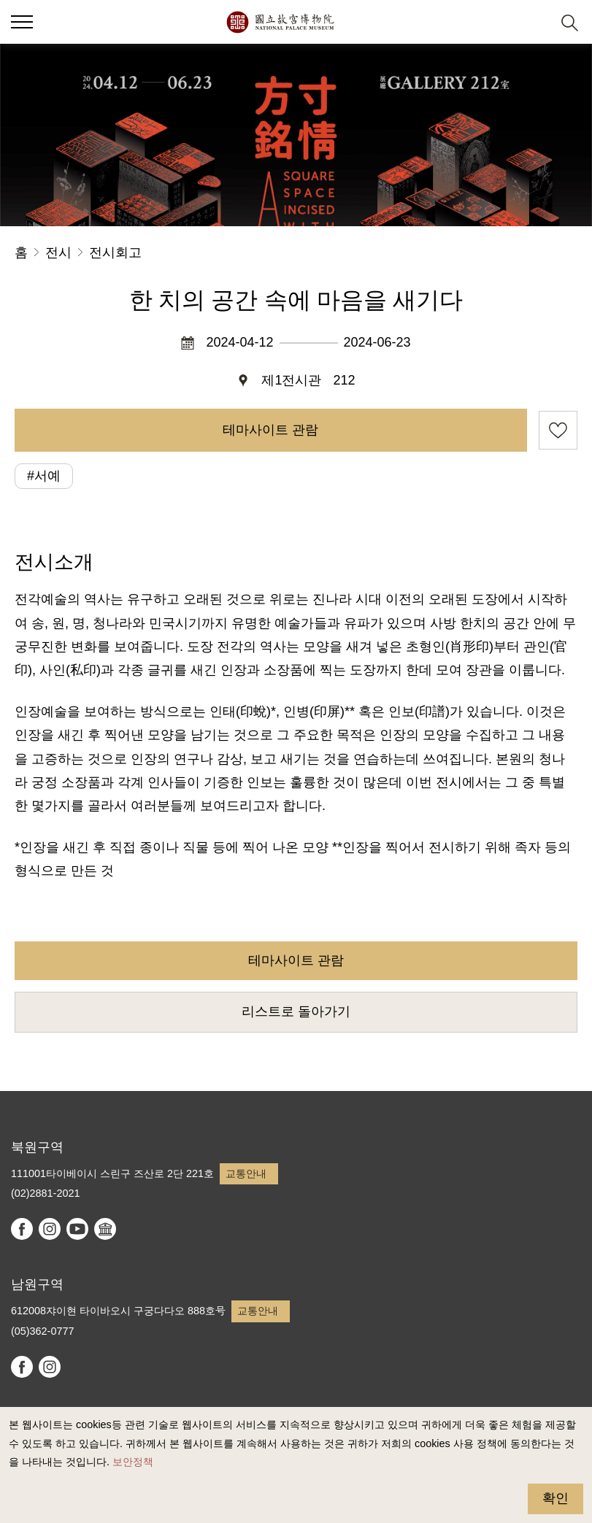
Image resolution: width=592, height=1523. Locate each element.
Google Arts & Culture (105, 1229)
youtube (77, 1229)
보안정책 (132, 1462)
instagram (50, 1229)
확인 (555, 1498)
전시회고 (115, 252)
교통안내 (246, 1173)
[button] (534, 22)
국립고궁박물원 (280, 22)
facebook (22, 1229)
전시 (58, 252)
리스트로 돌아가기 (296, 1011)
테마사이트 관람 (270, 430)
